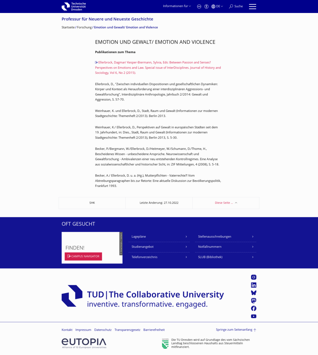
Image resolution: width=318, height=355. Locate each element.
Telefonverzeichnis (144, 257)
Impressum (83, 330)
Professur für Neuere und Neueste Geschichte (107, 19)
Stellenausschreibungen (214, 236)
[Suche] (236, 6)
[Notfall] (199, 7)
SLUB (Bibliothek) (210, 257)
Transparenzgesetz (127, 330)
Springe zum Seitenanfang (234, 329)
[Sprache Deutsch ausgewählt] (217, 6)
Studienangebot (143, 247)
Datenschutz (103, 330)
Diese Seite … (224, 203)
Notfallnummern (209, 247)
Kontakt (67, 330)
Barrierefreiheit (154, 330)
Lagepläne (139, 236)
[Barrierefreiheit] (206, 7)
